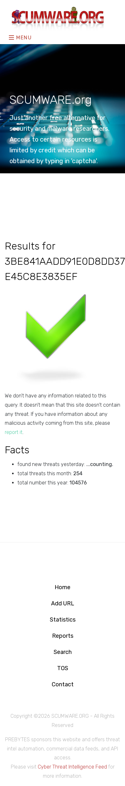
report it (14, 432)
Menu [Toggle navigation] (20, 38)
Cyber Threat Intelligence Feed (72, 767)
